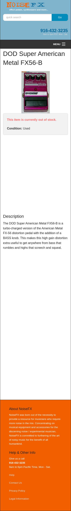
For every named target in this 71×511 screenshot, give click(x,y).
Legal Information (19, 498)
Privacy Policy (17, 490)
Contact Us (15, 482)
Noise (25, 5)
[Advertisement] (35, 174)
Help (11, 475)
